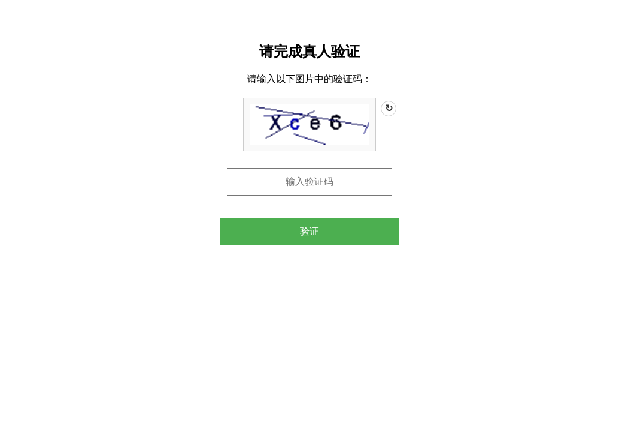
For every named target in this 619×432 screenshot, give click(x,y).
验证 (309, 231)
